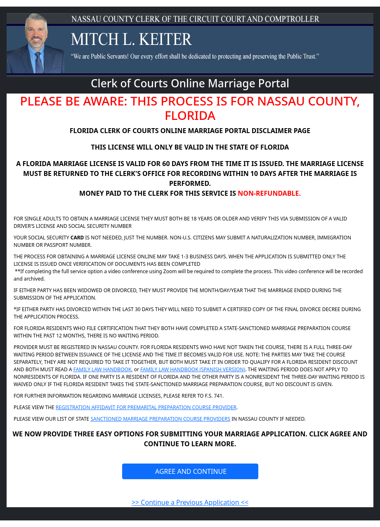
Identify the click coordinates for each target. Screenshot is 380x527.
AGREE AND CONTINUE (190, 471)
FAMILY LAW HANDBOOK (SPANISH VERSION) (192, 369)
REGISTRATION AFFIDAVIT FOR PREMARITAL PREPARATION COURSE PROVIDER (146, 407)
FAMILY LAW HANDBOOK (102, 369)
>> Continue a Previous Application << (190, 502)
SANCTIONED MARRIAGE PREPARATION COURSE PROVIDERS (160, 418)
